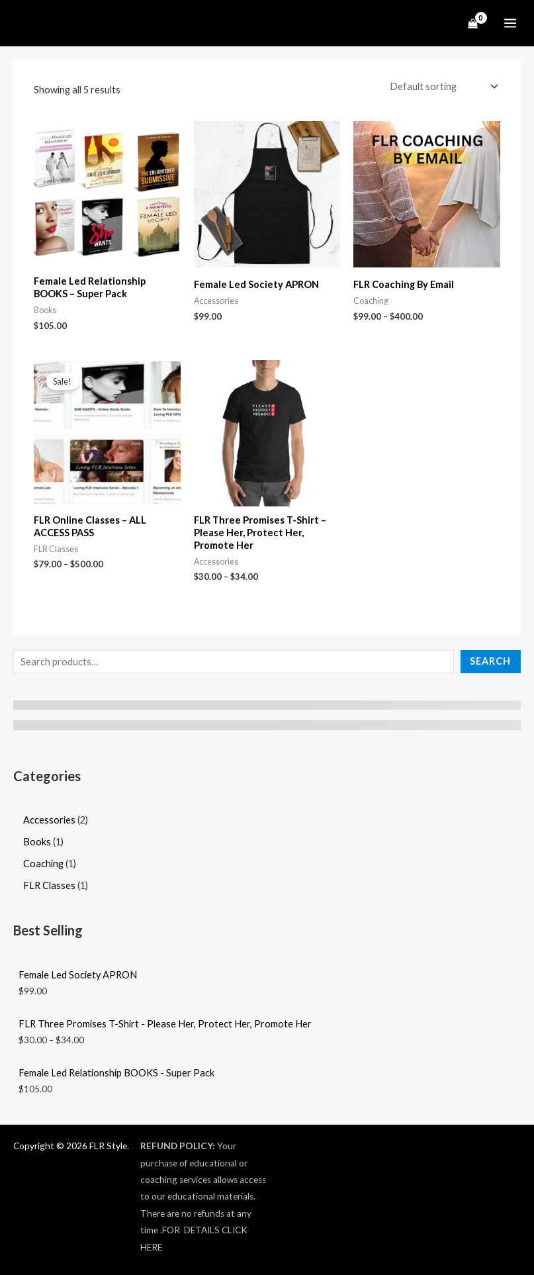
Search (490, 660)
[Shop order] (442, 86)
